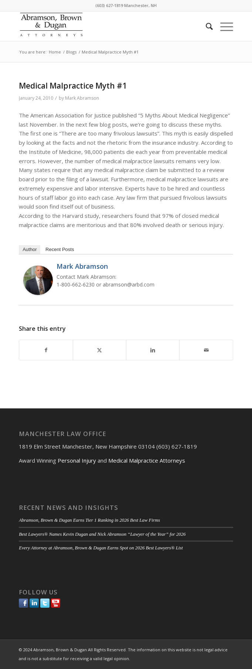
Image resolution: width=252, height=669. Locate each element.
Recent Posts (59, 249)
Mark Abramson (82, 98)
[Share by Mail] (206, 350)
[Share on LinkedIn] (152, 350)
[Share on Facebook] (45, 350)
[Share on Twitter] (99, 350)
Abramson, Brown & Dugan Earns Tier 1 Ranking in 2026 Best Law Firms (89, 520)
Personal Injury (77, 460)
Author (30, 249)
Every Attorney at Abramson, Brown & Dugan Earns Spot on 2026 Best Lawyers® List (101, 547)
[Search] (205, 26)
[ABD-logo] (104, 26)
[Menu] (223, 26)
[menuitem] (205, 26)
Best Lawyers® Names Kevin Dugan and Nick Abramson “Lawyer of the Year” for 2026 (102, 534)
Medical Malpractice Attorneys (146, 460)
